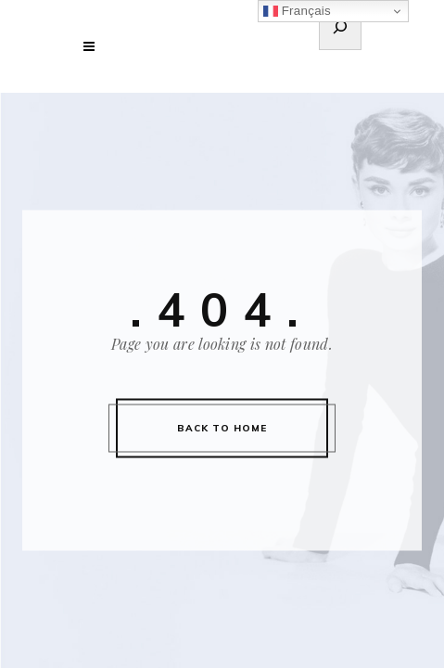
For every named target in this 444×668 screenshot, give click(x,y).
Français (297, 11)
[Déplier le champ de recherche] (340, 29)
